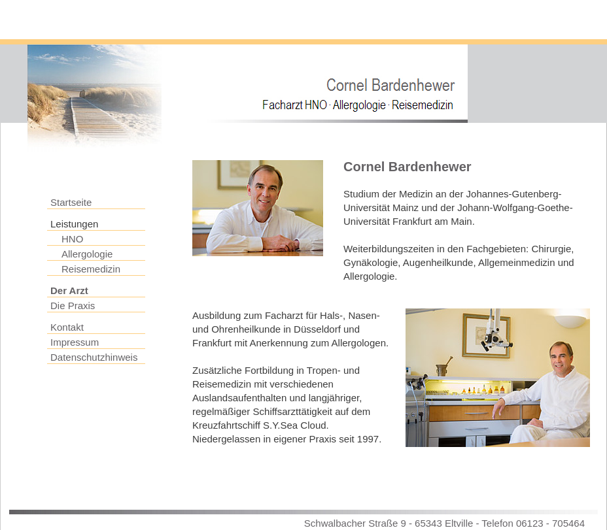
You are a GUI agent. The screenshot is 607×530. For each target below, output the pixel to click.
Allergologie (87, 253)
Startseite (71, 202)
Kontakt (67, 327)
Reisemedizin (90, 268)
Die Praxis (72, 305)
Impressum (74, 342)
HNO (72, 238)
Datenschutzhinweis (93, 357)
